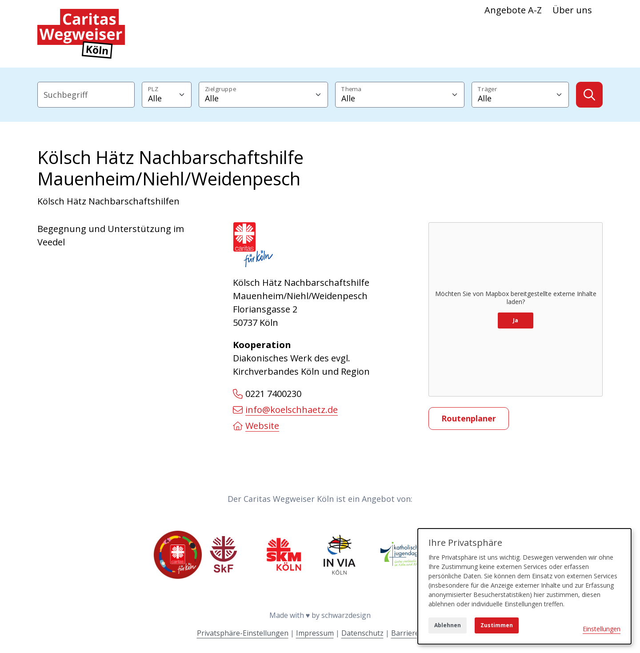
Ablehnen (447, 625)
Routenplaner (468, 418)
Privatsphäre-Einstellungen (242, 633)
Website (256, 426)
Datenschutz (362, 633)
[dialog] (524, 586)
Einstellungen (601, 629)
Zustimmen (496, 625)
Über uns (572, 10)
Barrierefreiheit (417, 633)
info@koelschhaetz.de (285, 410)
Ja (515, 320)
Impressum (315, 633)
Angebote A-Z (513, 10)
